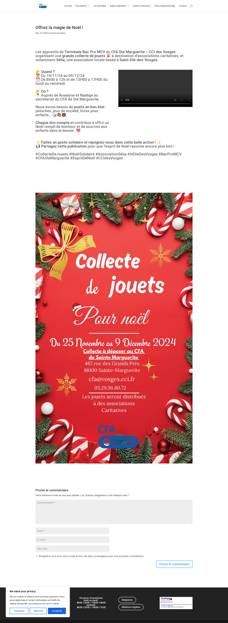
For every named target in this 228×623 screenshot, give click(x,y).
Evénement (54, 33)
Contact (183, 6)
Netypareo (127, 600)
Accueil (68, 6)
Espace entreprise (141, 6)
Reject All (38, 611)
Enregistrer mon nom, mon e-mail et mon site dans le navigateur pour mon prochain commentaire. (91, 556)
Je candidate (99, 6)
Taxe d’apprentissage (164, 6)
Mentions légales (131, 607)
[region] (38, 602)
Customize (19, 611)
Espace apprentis (118, 6)
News (63, 33)
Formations (81, 6)
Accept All (57, 611)
